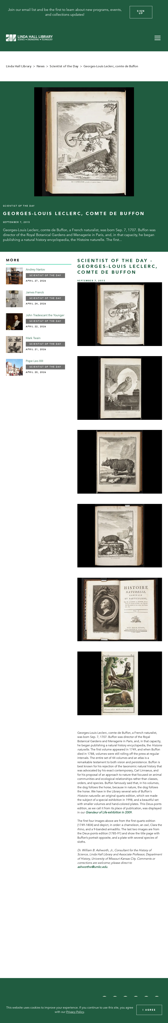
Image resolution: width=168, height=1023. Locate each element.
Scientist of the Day (64, 66)
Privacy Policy (75, 1012)
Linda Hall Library (19, 66)
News (41, 66)
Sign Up (141, 12)
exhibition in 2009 (109, 812)
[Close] (160, 12)
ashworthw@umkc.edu (92, 867)
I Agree (149, 1009)
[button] (157, 37)
